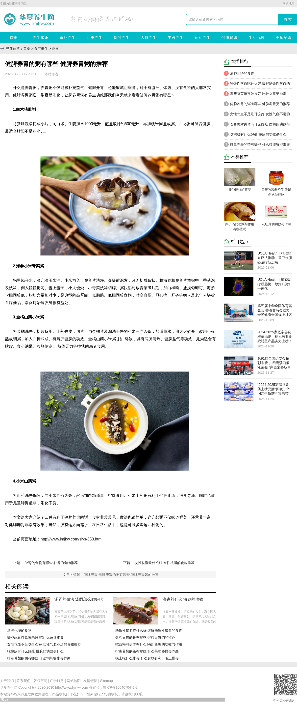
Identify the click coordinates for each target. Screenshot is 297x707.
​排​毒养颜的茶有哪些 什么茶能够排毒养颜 (147, 651)
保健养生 (121, 37)
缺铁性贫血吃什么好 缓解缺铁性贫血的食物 (148, 630)
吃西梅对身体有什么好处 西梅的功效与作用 (148, 644)
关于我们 (7, 681)
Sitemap (106, 681)
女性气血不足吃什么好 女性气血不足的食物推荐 (44, 644)
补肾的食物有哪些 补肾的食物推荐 (51, 563)
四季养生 (94, 37)
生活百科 (256, 37)
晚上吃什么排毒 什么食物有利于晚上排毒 (147, 658)
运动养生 (202, 37)
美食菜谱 (283, 37)
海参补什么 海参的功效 (183, 599)
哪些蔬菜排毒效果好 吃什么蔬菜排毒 (35, 637)
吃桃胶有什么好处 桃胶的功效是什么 (35, 651)
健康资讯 (229, 37)
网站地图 (289, 3)
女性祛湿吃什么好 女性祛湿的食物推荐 (165, 563)
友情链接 (90, 681)
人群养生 (148, 37)
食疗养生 (67, 37)
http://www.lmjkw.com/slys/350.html (71, 539)
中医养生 (175, 37)
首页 (14, 37)
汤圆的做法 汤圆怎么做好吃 (78, 599)
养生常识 (41, 37)
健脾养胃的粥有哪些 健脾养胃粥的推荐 (145, 637)
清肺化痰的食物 (19, 630)
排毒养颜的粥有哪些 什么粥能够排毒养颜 (39, 658)
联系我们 (23, 681)
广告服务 (57, 681)
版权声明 (40, 681)
